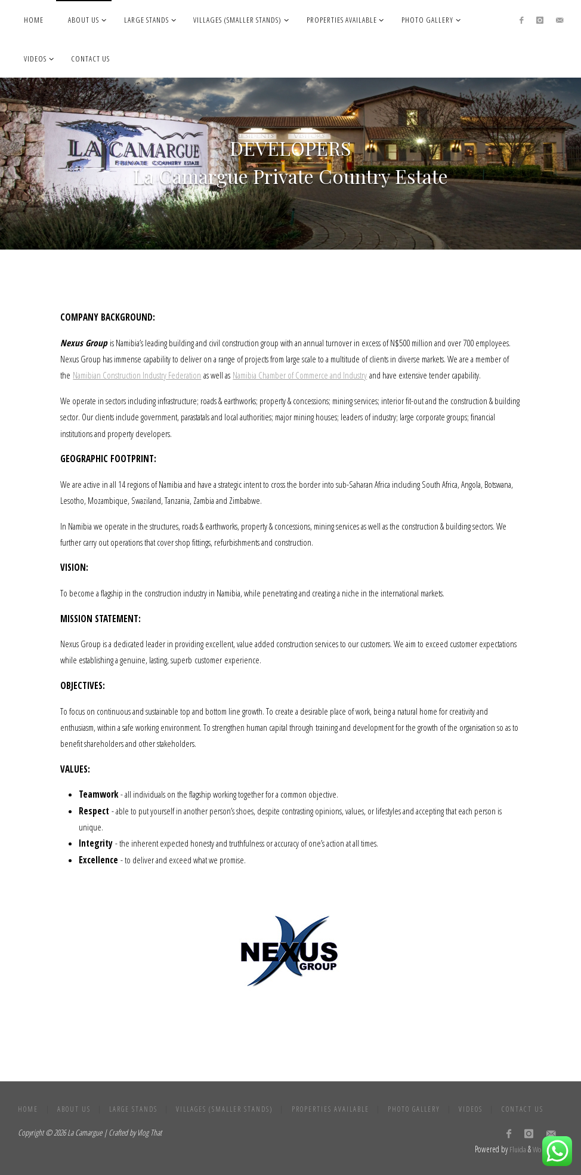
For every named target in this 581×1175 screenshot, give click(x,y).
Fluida (517, 1149)
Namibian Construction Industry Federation (137, 375)
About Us (74, 1109)
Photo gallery (414, 1109)
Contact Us (522, 1109)
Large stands (133, 1109)
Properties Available (330, 1109)
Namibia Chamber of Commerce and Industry (300, 375)
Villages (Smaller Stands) (224, 1109)
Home (28, 1109)
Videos (471, 1109)
